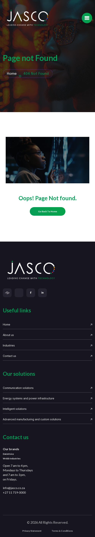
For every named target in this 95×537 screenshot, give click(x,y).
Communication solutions (47, 387)
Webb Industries (11, 458)
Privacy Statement (32, 530)
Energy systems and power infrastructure (47, 398)
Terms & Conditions (62, 530)
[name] (87, 18)
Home (47, 324)
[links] (47, 270)
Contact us (47, 355)
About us (47, 335)
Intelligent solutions (47, 408)
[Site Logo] (27, 18)
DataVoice (8, 453)
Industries (47, 345)
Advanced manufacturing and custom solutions (47, 419)
